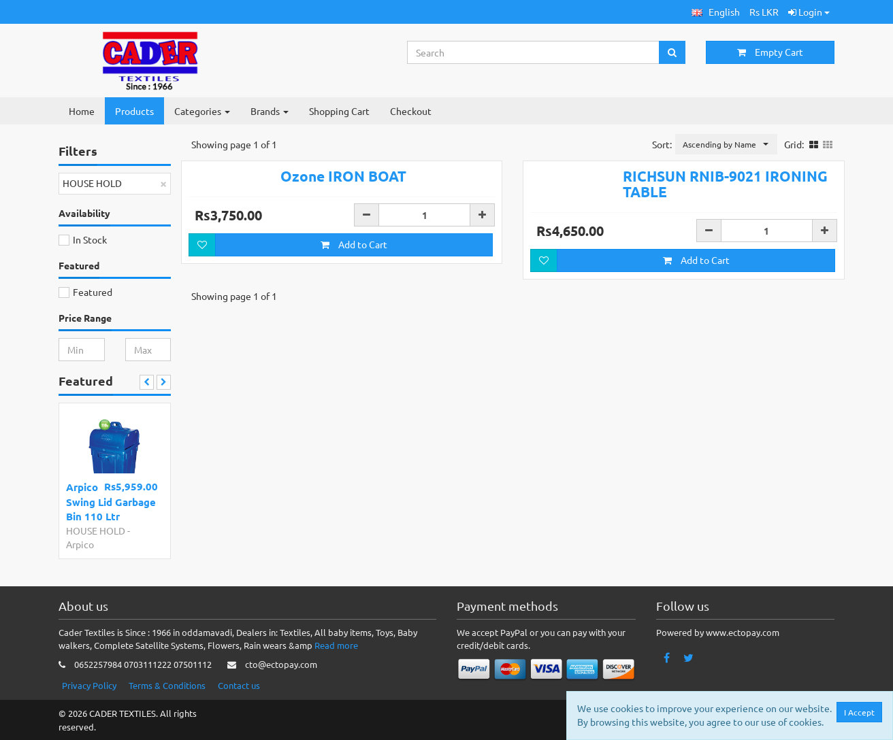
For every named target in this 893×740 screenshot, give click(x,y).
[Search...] (533, 52)
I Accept (859, 712)
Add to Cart (354, 244)
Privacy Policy (89, 685)
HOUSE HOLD (95, 530)
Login (809, 11)
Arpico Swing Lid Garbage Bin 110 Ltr (111, 501)
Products (134, 111)
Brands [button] (269, 111)
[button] (716, 12)
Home (82, 111)
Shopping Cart (339, 111)
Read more (336, 645)
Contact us (239, 685)
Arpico (80, 544)
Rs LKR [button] (764, 11)
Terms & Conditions (167, 685)
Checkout (411, 111)
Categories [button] (202, 111)
